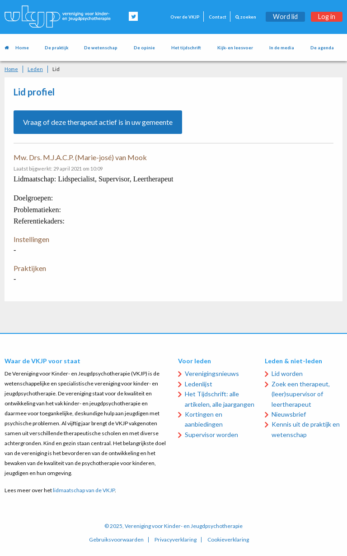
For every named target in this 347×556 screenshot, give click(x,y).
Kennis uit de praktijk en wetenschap (306, 429)
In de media (281, 47)
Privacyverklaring (176, 539)
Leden (35, 69)
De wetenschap (100, 47)
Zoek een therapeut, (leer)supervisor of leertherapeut (301, 394)
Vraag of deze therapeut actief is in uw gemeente (98, 122)
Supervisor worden (211, 434)
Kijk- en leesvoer (235, 47)
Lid (56, 69)
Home (22, 47)
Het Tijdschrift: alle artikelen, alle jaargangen (219, 399)
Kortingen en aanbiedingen (204, 419)
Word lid (285, 16)
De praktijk (56, 47)
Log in (326, 16)
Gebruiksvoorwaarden (116, 539)
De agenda (322, 47)
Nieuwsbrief (289, 414)
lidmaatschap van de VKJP (84, 490)
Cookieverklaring (228, 539)
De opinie (144, 47)
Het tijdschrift (186, 47)
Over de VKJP (185, 16)
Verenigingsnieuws (212, 373)
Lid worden (287, 373)
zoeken (245, 16)
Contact (217, 16)
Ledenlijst (198, 384)
